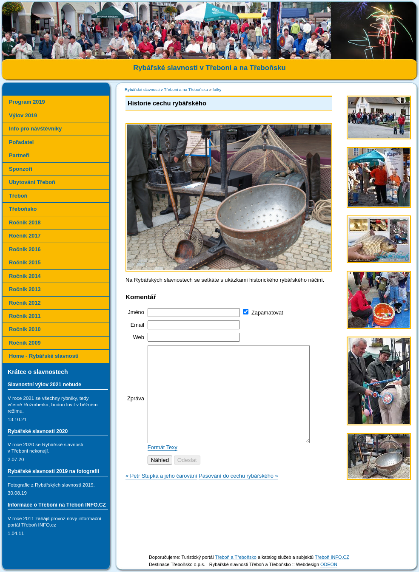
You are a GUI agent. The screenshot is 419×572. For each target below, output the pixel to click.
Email (137, 325)
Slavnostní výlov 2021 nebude (44, 385)
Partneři (19, 155)
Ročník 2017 (25, 235)
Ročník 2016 (25, 249)
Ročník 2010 (25, 329)
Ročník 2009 (25, 343)
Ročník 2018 (25, 222)
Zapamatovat (267, 312)
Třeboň (18, 196)
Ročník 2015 (25, 262)
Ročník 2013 (25, 289)
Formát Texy (162, 466)
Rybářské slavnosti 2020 (38, 431)
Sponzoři (20, 169)
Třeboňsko (23, 209)
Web (138, 337)
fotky (217, 89)
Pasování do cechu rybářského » (238, 495)
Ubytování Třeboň (32, 182)
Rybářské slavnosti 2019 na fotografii (53, 471)
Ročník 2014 (25, 276)
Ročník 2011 (25, 316)
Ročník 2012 (25, 303)
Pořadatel (21, 142)
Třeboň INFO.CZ (332, 557)
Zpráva (135, 408)
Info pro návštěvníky (35, 128)
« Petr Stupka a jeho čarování (161, 495)
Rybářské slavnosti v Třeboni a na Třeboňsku (166, 89)
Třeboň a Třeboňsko (236, 557)
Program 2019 (27, 102)
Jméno (136, 312)
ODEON (328, 564)
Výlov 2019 (23, 115)
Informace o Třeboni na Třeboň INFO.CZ (57, 505)
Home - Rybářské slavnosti (44, 356)
